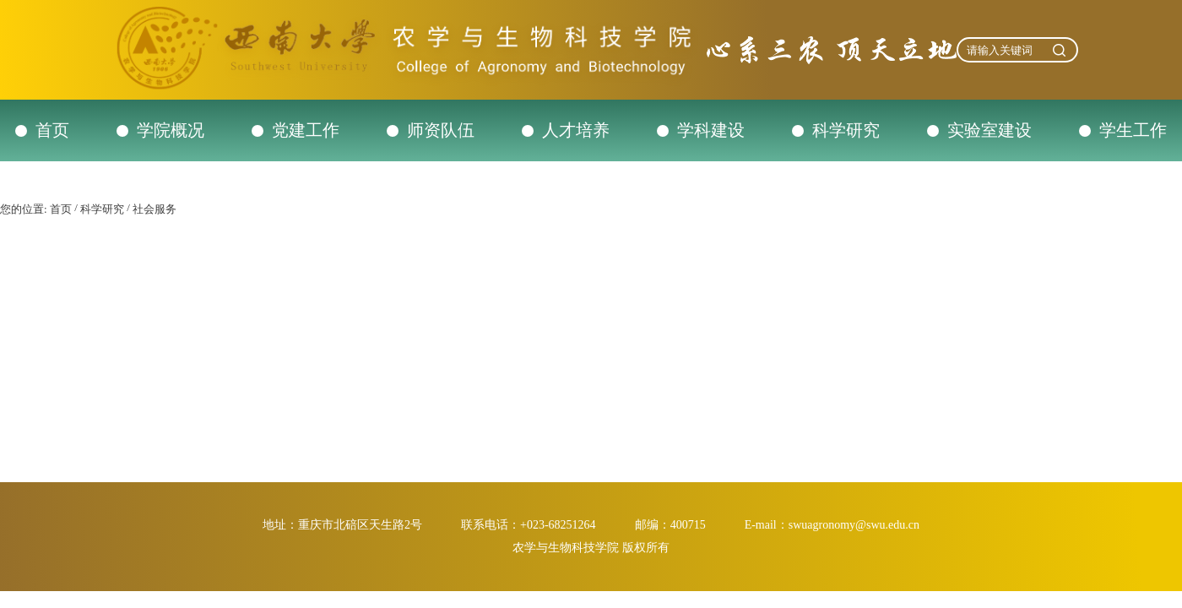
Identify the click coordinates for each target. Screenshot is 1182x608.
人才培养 (576, 130)
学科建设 (711, 130)
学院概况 (170, 130)
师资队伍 (440, 130)
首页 (52, 130)
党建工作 (305, 130)
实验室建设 (989, 130)
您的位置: (23, 209)
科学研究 (846, 130)
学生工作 (1133, 130)
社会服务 (154, 209)
